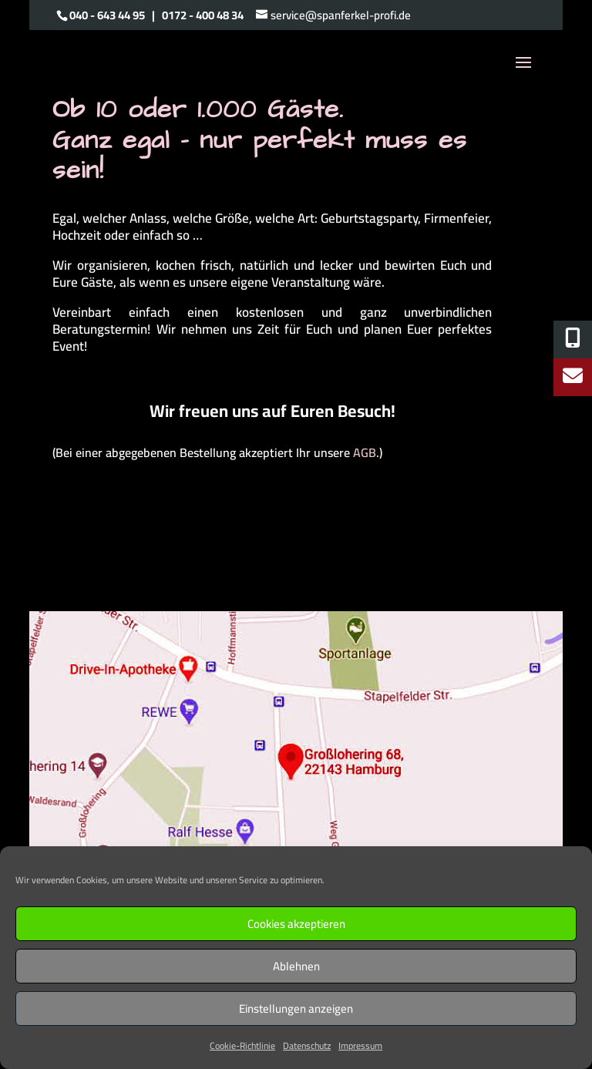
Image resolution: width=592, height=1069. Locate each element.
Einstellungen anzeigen (296, 1008)
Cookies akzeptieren (296, 924)
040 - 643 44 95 (107, 15)
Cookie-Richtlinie (242, 1045)
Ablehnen (296, 966)
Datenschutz (307, 1045)
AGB (364, 452)
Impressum (360, 1045)
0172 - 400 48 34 (203, 15)
